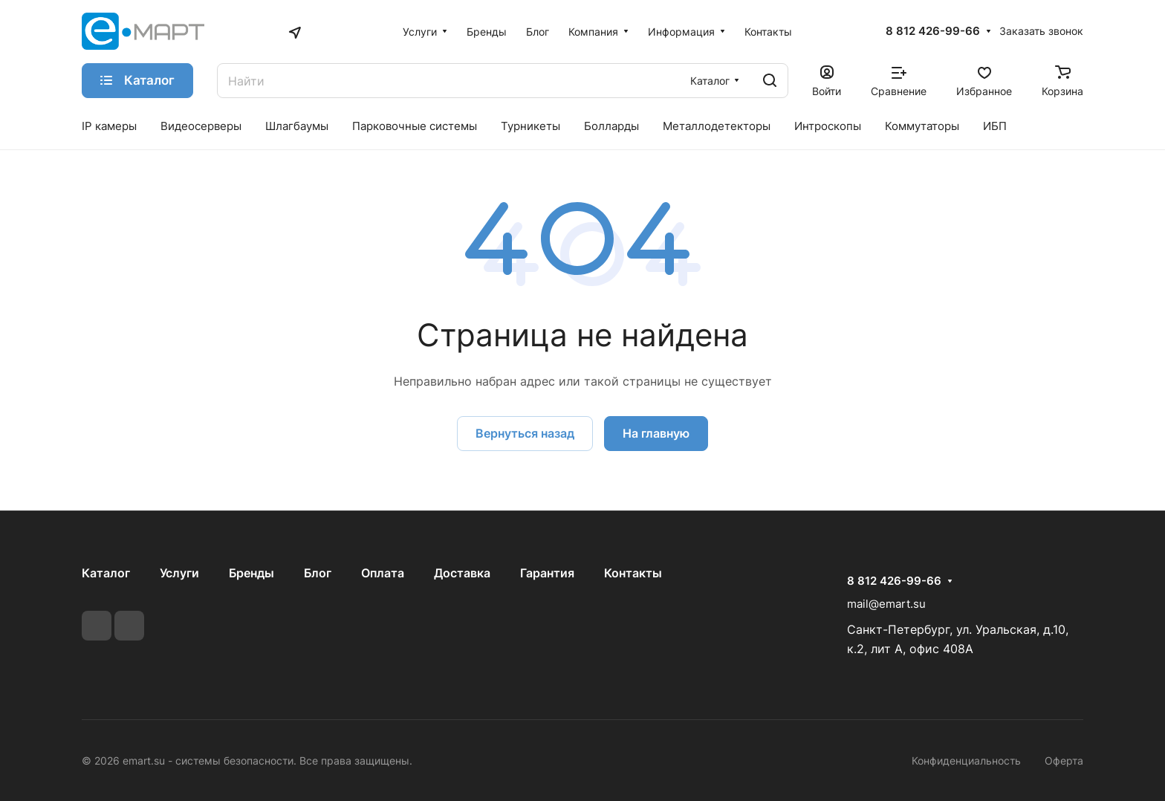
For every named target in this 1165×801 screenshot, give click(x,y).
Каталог (106, 572)
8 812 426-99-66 (933, 31)
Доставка (462, 572)
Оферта (1064, 760)
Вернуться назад (525, 433)
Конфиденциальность (966, 760)
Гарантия (547, 572)
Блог (317, 572)
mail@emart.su (886, 604)
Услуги (179, 572)
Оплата (382, 572)
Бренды (251, 572)
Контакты (633, 572)
